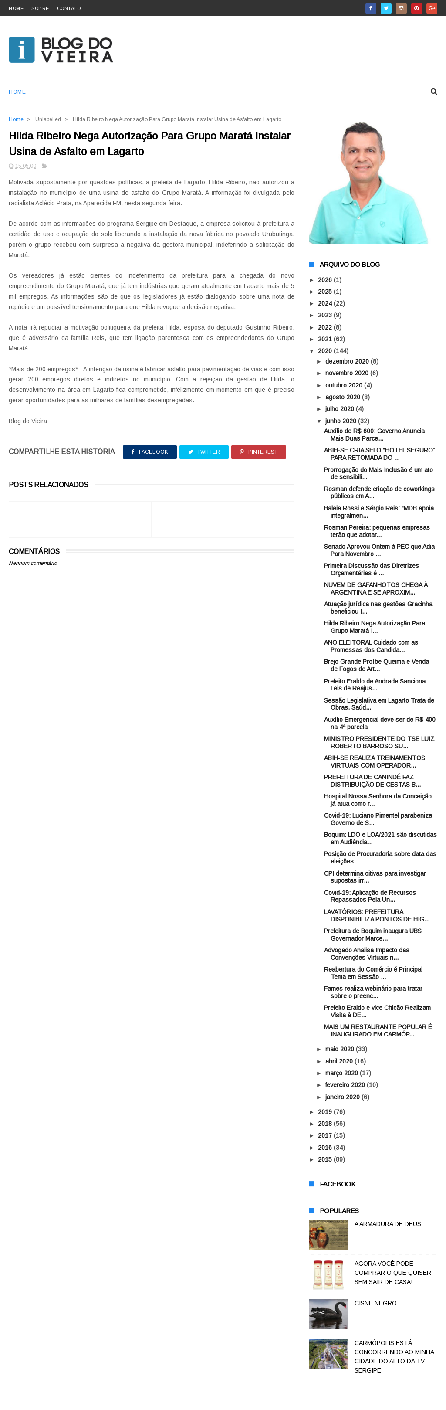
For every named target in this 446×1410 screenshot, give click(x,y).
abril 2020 (340, 1061)
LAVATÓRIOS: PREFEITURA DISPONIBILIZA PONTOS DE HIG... (376, 915)
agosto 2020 (343, 397)
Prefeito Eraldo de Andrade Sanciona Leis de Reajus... (375, 685)
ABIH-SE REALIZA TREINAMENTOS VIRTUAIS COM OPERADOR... (374, 761)
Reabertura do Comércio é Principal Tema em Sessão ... (373, 973)
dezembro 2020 (348, 361)
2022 (326, 327)
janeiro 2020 (343, 1097)
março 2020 (342, 1073)
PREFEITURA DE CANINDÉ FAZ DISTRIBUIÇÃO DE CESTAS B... (372, 781)
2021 (326, 339)
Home (17, 92)
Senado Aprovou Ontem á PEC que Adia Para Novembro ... (379, 550)
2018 (326, 1123)
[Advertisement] (151, 775)
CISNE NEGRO (376, 1303)
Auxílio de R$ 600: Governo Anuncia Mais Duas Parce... (374, 435)
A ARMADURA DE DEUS (388, 1223)
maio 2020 (340, 1049)
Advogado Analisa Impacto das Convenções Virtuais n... (366, 954)
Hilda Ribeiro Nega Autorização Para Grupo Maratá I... (374, 627)
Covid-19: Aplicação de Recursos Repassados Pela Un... (370, 896)
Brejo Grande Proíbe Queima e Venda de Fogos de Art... (376, 665)
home (16, 8)
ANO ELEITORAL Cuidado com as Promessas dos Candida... (371, 646)
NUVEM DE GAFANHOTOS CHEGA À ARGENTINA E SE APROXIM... (376, 588)
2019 (326, 1111)
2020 (326, 350)
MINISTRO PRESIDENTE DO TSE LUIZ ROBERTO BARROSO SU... (379, 742)
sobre (40, 8)
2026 (326, 279)
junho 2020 (341, 421)
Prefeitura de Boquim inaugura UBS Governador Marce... (373, 935)
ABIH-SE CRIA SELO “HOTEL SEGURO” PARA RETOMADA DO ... (379, 454)
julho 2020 (340, 408)
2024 (326, 303)
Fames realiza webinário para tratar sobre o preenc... (373, 992)
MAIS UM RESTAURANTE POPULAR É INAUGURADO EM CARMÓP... (378, 1030)
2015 (326, 1159)
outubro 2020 (344, 385)
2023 (326, 315)
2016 (326, 1147)
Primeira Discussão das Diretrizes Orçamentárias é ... (371, 569)
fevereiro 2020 (346, 1084)
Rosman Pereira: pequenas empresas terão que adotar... (377, 531)
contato (69, 8)
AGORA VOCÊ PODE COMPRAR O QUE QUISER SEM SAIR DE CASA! (393, 1272)
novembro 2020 (347, 373)
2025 (326, 291)
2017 (326, 1135)
